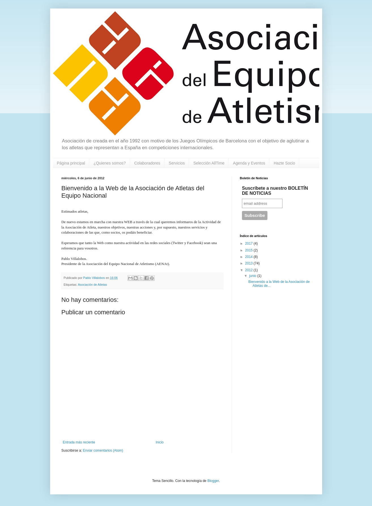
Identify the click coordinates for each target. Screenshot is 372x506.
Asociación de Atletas (92, 284)
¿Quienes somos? (109, 163)
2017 (249, 243)
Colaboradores (147, 163)
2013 (249, 263)
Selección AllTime (208, 163)
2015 (249, 250)
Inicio (160, 442)
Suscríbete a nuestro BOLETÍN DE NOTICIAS (275, 191)
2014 (249, 257)
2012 (249, 270)
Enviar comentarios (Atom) (103, 450)
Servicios (177, 163)
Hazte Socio (284, 163)
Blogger (213, 481)
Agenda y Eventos (249, 163)
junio (253, 276)
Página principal (71, 163)
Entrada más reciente (79, 442)
